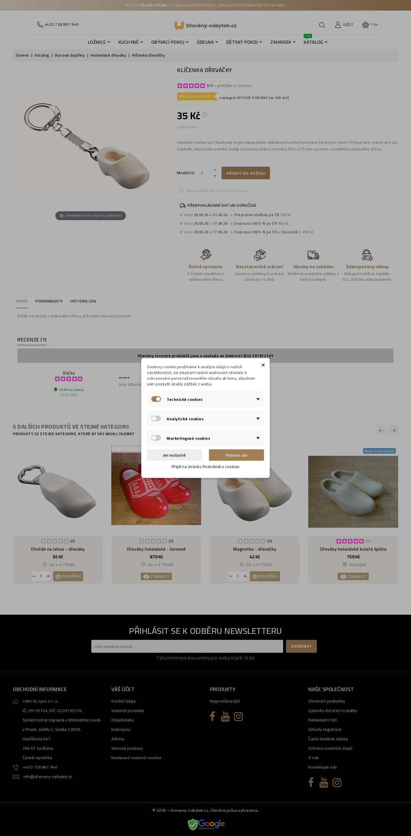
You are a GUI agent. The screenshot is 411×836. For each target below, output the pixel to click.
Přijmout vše (236, 455)
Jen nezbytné (174, 455)
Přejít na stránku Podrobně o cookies (206, 466)
